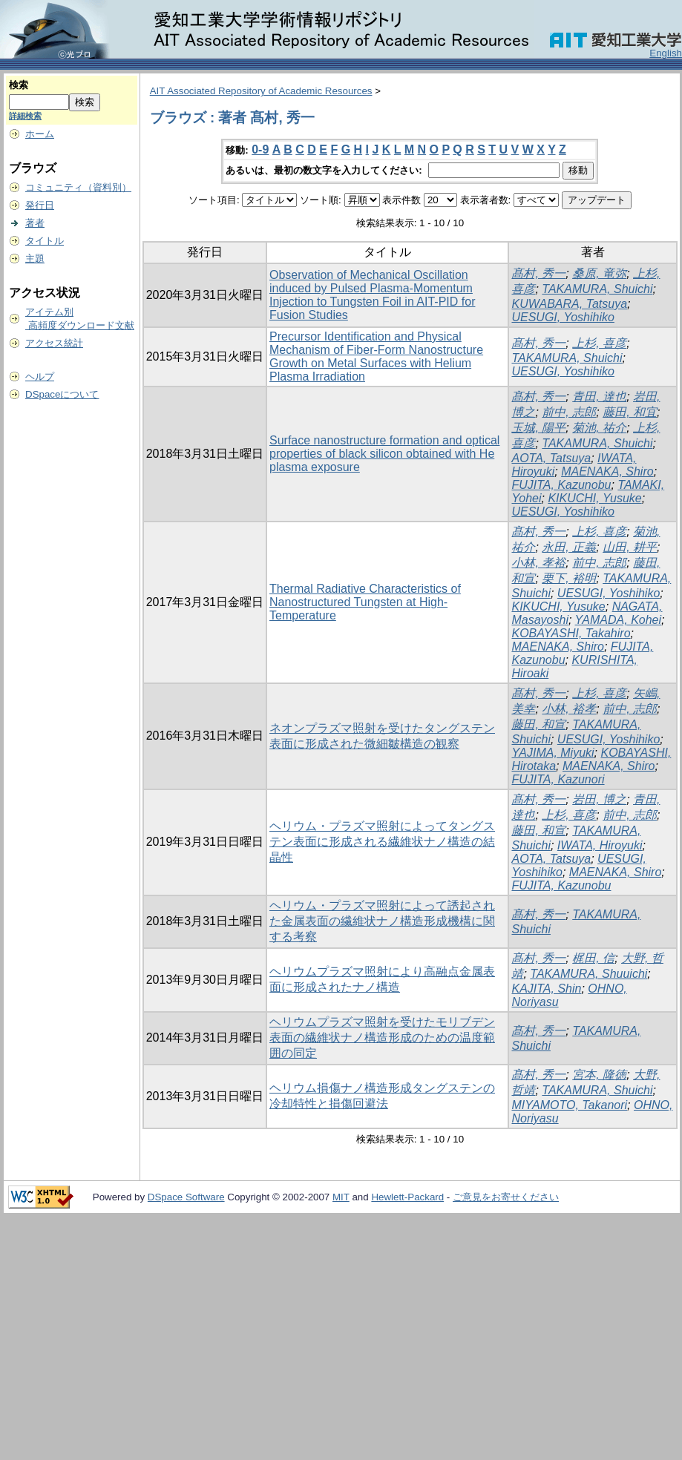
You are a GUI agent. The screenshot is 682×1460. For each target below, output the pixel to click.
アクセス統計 (54, 343)
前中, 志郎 (569, 412)
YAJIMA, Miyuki (552, 752)
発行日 (39, 205)
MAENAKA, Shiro (607, 471)
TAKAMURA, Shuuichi (588, 973)
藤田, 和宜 (630, 412)
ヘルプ (39, 376)
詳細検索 (25, 115)
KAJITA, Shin (546, 988)
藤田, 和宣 (538, 724)
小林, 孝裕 (538, 562)
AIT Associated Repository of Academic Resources (261, 90)
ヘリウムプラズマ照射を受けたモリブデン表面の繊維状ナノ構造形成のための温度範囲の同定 (382, 1037)
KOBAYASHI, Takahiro (570, 633)
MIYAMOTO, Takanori (569, 1105)
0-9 (260, 149)
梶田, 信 (593, 958)
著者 (35, 222)
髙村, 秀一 (538, 273)
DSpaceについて (62, 394)
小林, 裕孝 (569, 709)
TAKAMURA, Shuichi (597, 289)
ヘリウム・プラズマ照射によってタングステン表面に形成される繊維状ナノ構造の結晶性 (382, 842)
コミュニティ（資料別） (78, 187)
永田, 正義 (569, 547)
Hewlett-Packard (407, 1197)
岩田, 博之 (599, 799)
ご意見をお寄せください (506, 1197)
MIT (341, 1197)
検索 (18, 85)
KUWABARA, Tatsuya (569, 303)
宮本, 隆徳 (599, 1074)
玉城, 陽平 (538, 427)
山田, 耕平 (630, 547)
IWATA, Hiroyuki (600, 845)
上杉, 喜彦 (599, 343)
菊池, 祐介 (599, 427)
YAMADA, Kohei (618, 620)
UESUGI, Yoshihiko (562, 317)
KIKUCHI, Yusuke (594, 498)
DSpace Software (186, 1197)
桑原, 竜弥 (599, 273)
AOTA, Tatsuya (551, 458)
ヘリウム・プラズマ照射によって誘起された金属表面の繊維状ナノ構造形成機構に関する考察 (382, 921)
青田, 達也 (599, 396)
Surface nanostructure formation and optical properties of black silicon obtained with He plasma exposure (384, 453)
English (665, 53)
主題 (35, 258)
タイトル (44, 240)
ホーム (39, 133)
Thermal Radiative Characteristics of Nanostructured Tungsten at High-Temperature (365, 602)
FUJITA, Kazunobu (561, 485)
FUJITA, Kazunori (557, 779)
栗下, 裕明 (569, 578)
